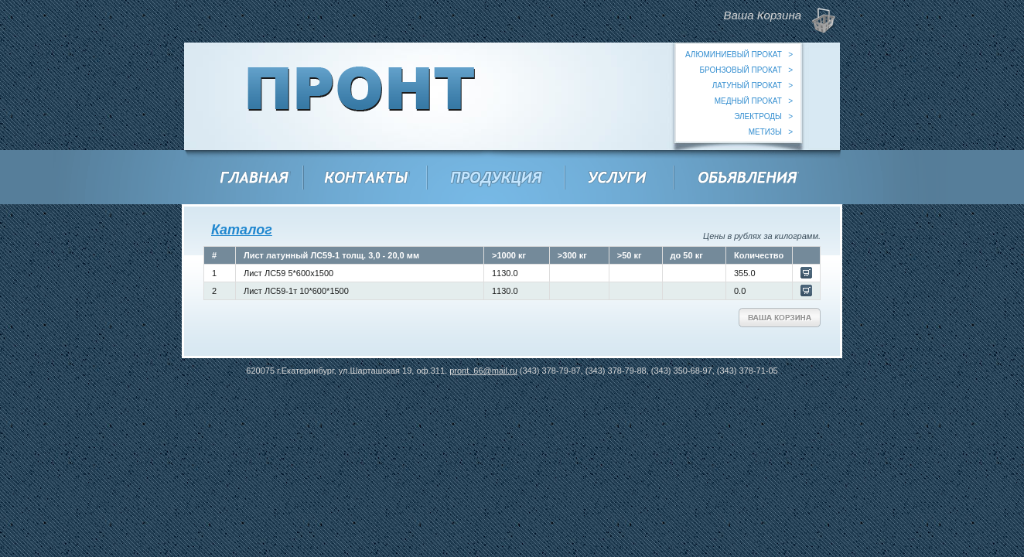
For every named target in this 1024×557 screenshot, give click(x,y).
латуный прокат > (752, 85)
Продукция (497, 179)
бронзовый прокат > (746, 70)
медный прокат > (754, 101)
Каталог (241, 229)
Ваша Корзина (780, 317)
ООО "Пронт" (361, 96)
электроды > (763, 116)
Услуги (619, 179)
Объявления (748, 179)
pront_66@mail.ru (483, 370)
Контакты (367, 179)
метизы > (771, 132)
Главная (255, 179)
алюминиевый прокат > (739, 54)
